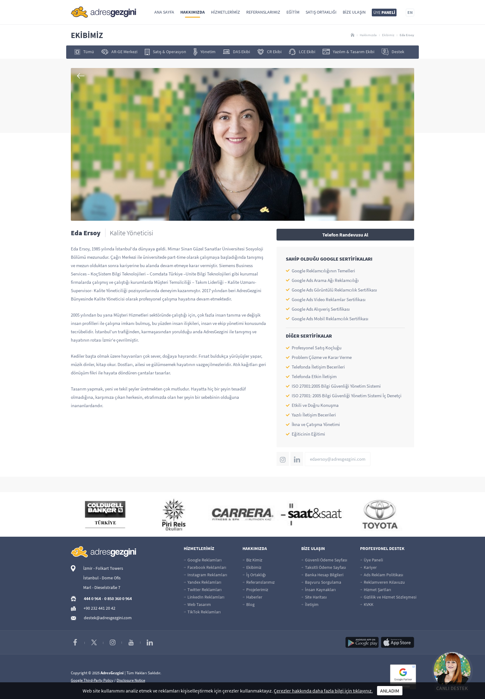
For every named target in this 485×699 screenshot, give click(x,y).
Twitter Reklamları (202, 589)
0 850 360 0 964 (118, 598)
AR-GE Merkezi (119, 52)
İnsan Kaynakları (318, 589)
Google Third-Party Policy (92, 680)
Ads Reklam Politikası (381, 575)
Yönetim (205, 52)
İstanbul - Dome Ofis (102, 578)
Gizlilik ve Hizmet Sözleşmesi (388, 597)
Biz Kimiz (252, 560)
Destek (393, 52)
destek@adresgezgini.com (108, 617)
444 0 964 (92, 598)
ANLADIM (389, 691)
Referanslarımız (263, 12)
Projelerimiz (255, 589)
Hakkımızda (192, 12)
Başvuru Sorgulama (321, 582)
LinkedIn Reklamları (204, 597)
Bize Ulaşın (354, 12)
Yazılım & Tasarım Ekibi (348, 52)
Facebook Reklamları (205, 567)
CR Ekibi (269, 52)
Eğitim (292, 12)
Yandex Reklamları (202, 582)
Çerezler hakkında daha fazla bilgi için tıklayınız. (323, 691)
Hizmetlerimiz (225, 12)
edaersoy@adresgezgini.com (337, 459)
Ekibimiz (388, 35)
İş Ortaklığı (254, 575)
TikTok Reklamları (202, 612)
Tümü (84, 52)
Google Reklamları (202, 560)
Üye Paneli (371, 560)
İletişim (310, 604)
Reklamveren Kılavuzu (382, 582)
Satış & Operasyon (165, 52)
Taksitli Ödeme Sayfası (323, 567)
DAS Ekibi (236, 51)
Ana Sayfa (164, 12)
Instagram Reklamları (205, 575)
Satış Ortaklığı (321, 12)
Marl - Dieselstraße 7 (101, 587)
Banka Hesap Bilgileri (322, 575)
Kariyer (368, 567)
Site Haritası (314, 597)
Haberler (252, 597)
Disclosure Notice (131, 680)
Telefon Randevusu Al (345, 235)
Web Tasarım (197, 604)
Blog (248, 604)
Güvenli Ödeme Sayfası (324, 560)
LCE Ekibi (302, 52)
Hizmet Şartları (375, 589)
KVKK (366, 604)
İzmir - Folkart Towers (103, 568)
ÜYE (384, 12)
